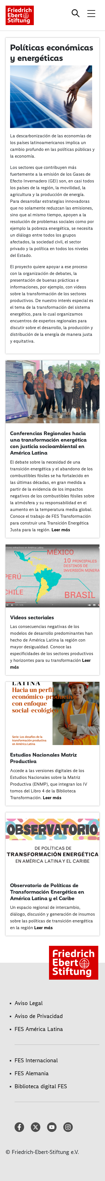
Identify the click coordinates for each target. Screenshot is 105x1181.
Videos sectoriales (32, 617)
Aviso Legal (29, 1003)
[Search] (76, 13)
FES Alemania (32, 1073)
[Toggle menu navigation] (91, 13)
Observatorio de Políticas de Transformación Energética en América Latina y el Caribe (47, 892)
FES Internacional (36, 1060)
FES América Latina (39, 1029)
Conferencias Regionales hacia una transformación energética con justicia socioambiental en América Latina (48, 443)
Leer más (61, 529)
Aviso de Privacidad (39, 1016)
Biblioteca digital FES (41, 1086)
